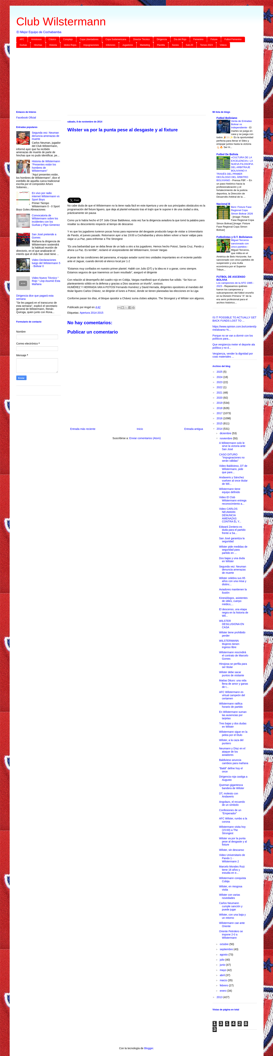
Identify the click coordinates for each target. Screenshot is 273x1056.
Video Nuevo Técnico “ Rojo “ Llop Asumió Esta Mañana (46, 281)
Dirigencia (162, 39)
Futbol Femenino (233, 39)
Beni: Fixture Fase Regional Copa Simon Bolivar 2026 (242, 210)
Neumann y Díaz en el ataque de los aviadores (232, 751)
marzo (224, 980)
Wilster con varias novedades (229, 896)
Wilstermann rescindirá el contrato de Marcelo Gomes (233, 655)
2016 (220, 418)
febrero (224, 985)
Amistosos (36, 39)
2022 (220, 387)
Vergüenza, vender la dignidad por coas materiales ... (233, 355)
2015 (220, 423)
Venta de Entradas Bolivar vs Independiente (241, 124)
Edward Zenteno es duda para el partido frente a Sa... (232, 530)
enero (223, 990)
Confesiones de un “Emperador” (230, 812)
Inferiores (110, 45)
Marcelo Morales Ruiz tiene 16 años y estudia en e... (232, 869)
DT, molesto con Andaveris (228, 795)
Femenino (198, 39)
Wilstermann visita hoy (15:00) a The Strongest (232, 830)
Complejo (68, 39)
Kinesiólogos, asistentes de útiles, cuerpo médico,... (233, 601)
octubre (224, 944)
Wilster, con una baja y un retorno (232, 916)
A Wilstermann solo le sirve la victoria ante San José (232, 446)
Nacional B (223, 203)
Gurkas (23, 45)
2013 (220, 997)
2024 (220, 377)
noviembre (226, 438)
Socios (175, 45)
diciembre (226, 433)
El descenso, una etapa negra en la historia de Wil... (233, 612)
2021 (220, 392)
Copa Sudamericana (116, 39)
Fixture (213, 39)
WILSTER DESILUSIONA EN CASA (231, 624)
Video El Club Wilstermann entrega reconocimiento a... (232, 500)
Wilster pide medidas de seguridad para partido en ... (233, 550)
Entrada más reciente (82, 428)
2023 (220, 382)
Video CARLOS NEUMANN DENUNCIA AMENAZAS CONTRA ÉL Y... (230, 515)
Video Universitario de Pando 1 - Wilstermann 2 (232, 858)
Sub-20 (189, 45)
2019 (220, 402)
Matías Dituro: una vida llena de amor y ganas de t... (233, 683)
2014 (220, 428)
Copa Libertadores (89, 39)
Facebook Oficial (26, 117)
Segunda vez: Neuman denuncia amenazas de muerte (45, 136)
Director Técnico (141, 39)
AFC (22, 39)
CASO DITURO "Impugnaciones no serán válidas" (231, 457)
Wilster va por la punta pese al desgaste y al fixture (233, 841)
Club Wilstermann (61, 21)
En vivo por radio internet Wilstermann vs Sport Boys (45, 196)
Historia (53, 45)
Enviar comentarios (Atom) (145, 438)
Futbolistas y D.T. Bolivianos (235, 236)
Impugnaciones (91, 45)
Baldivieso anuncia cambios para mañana (233, 761)
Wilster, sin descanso (231, 849)
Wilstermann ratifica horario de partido (231, 705)
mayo (223, 970)
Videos (223, 45)
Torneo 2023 (206, 45)
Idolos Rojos (70, 45)
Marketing (145, 45)
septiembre (227, 949)
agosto (224, 954)
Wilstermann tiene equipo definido (229, 490)
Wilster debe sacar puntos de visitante (231, 674)
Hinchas (38, 45)
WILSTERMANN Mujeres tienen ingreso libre (229, 644)
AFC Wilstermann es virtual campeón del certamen (232, 695)
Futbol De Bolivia (227, 154)
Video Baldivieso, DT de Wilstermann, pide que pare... (233, 469)
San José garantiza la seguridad (232, 540)
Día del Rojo (180, 39)
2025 (220, 371)
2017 (220, 413)
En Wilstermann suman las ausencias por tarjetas (232, 715)
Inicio (140, 428)
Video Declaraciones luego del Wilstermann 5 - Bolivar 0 (46, 263)
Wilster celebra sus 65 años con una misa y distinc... (232, 581)
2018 (220, 408)
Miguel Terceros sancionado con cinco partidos (240, 243)
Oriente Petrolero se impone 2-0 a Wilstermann (231, 934)
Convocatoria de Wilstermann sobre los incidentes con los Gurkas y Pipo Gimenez (46, 220)
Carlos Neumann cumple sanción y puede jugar (230, 906)
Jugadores (127, 45)
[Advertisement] (130, 80)
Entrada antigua (193, 428)
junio (223, 964)
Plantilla (161, 45)
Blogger (148, 1048)
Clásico (52, 39)
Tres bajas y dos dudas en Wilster (232, 725)
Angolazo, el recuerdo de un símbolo (232, 803)
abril (222, 975)
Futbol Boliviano (227, 117)
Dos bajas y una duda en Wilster (232, 560)
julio (222, 959)
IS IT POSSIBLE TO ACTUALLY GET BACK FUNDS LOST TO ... (235, 319)
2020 (220, 397)
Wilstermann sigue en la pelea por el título (233, 733)
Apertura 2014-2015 (91, 312)
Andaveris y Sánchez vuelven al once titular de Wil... (233, 480)
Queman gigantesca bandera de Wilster (231, 786)
